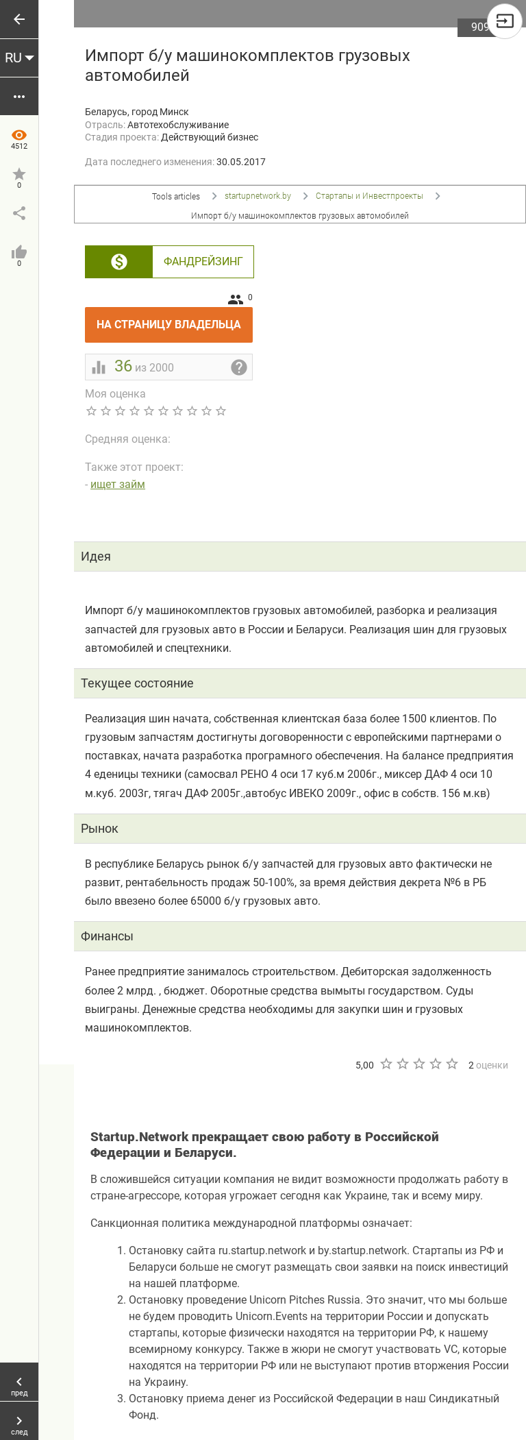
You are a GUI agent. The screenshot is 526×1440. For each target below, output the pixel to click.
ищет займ (117, 484)
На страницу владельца (175, 319)
